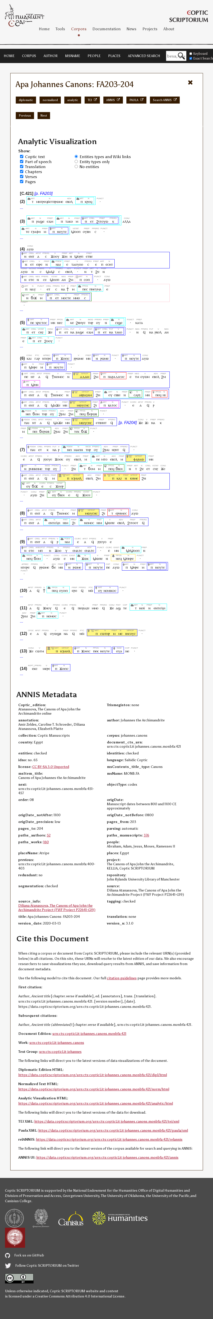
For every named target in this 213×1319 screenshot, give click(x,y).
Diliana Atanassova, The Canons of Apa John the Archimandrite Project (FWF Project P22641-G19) (56, 908)
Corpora (78, 29)
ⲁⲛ (63, 279)
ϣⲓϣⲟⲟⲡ (132, 550)
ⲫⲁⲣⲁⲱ (138, 459)
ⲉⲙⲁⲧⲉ (77, 550)
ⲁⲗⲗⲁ (127, 221)
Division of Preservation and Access (33, 1196)
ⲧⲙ (137, 376)
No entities (89, 166)
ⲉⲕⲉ (34, 668)
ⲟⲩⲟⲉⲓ (63, 590)
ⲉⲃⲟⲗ (69, 201)
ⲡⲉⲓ (35, 431)
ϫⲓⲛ (64, 256)
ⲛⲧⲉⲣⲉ (46, 358)
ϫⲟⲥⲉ (86, 495)
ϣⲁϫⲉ (55, 405)
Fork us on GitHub (24, 1255)
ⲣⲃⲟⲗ (158, 332)
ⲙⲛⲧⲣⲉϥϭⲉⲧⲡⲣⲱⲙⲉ (49, 201)
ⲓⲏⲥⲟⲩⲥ (130, 633)
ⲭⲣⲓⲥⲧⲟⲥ (41, 322)
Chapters (33, 171)
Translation (35, 166)
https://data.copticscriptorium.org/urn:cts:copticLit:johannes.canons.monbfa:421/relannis (109, 1139)
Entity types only (95, 161)
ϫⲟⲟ (58, 550)
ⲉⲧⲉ (31, 279)
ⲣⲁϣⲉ (40, 221)
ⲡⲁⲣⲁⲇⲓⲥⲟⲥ (116, 376)
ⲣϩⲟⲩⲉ (48, 459)
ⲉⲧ (92, 221)
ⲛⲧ (32, 376)
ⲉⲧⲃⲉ (89, 256)
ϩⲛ (98, 395)
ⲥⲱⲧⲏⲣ (105, 633)
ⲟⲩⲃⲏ (86, 231)
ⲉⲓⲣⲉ (39, 264)
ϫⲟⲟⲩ (55, 256)
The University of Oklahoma (122, 1196)
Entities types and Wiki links (105, 156)
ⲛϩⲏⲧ (115, 450)
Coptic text (35, 156)
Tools (60, 29)
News (131, 29)
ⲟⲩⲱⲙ (144, 376)
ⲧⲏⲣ (90, 322)
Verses (31, 176)
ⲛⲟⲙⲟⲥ (89, 523)
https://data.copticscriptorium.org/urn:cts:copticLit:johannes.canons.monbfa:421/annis (107, 1157)
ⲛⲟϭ (142, 608)
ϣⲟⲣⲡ (78, 256)
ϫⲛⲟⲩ (47, 608)
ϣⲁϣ (50, 271)
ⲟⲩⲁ (119, 651)
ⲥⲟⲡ (87, 279)
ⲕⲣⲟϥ (88, 201)
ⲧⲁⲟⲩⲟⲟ (77, 264)
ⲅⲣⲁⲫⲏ (36, 231)
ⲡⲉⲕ (96, 651)
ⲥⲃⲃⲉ (117, 395)
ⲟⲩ (98, 322)
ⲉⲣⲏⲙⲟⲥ (121, 513)
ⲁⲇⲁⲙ (84, 376)
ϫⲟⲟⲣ (60, 486)
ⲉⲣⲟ (74, 590)
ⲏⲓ (164, 395)
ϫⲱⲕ (85, 558)
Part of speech (38, 161)
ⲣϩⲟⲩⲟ (102, 542)
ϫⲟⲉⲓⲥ (65, 358)
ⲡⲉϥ (158, 395)
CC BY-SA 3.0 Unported (50, 767)
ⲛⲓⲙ (65, 523)
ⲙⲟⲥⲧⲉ (66, 298)
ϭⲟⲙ (36, 414)
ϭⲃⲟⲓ (119, 469)
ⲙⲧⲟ (104, 459)
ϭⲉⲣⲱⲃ (92, 414)
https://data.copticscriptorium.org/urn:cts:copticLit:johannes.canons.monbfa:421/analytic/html (95, 1103)
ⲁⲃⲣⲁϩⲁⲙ (85, 395)
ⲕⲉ (72, 322)
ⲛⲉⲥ (60, 322)
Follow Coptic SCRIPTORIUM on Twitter (42, 1265)
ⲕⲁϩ (119, 478)
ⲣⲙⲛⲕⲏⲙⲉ (35, 469)
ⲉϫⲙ (50, 221)
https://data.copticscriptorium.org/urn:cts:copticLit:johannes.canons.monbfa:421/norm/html (93, 1089)
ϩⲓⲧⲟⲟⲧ (132, 523)
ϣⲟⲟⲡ (75, 231)
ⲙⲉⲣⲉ (46, 668)
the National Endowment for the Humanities (102, 1190)
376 (146, 835)
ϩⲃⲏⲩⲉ (80, 322)
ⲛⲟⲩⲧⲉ (62, 231)
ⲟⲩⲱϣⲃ (55, 633)
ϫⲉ (50, 332)
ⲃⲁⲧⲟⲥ (112, 405)
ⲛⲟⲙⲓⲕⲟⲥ (110, 590)
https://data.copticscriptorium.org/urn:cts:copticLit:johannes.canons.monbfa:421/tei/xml (106, 1121)
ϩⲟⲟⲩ (48, 341)
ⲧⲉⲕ (77, 431)
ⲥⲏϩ (41, 332)
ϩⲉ (97, 271)
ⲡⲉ (32, 322)
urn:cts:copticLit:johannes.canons (56, 1043)
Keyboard (198, 54)
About (168, 29)
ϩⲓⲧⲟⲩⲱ (102, 221)
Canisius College (18, 1201)
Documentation (106, 29)
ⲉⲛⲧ (31, 256)
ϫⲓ (146, 422)
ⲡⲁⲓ (27, 422)
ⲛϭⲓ (90, 590)
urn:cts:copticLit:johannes (60, 1052)
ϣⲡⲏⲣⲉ (128, 558)
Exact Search (201, 58)
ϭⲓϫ (34, 298)
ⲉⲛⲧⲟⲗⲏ (54, 523)
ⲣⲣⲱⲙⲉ (79, 358)
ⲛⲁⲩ (33, 289)
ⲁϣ (118, 608)
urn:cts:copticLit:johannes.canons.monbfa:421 (89, 1034)
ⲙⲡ (40, 550)
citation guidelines (122, 978)
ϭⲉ (54, 567)
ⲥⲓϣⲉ (118, 322)
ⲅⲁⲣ (37, 358)
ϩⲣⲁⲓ (62, 414)
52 (49, 835)
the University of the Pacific (167, 1196)
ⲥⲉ (44, 279)
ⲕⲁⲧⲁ (139, 322)
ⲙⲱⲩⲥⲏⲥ (83, 405)
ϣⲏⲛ (34, 384)
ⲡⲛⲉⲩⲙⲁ (95, 289)
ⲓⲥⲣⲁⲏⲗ (76, 478)
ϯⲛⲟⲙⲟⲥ (58, 376)
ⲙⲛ (53, 322)
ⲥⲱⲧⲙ (39, 651)
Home (44, 29)
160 (46, 842)
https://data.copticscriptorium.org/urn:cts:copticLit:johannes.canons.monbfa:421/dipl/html (92, 1075)
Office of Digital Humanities (160, 1190)
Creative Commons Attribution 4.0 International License (79, 1296)
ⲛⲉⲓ (28, 414)
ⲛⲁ (63, 289)
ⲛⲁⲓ (58, 264)
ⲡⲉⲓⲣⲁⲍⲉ (83, 608)
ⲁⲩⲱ (30, 249)
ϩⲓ (95, 405)
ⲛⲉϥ (29, 558)
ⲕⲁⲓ (29, 358)
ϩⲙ (71, 279)
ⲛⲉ (127, 651)
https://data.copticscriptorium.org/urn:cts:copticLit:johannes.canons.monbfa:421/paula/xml (113, 1130)
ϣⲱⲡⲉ (110, 523)
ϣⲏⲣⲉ (33, 367)
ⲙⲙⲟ (76, 298)
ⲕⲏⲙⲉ (134, 478)
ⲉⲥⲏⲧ (109, 264)
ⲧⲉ (28, 231)
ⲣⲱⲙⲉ (104, 358)
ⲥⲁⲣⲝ (137, 395)
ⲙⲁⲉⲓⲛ (78, 450)
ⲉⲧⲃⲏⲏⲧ (101, 422)
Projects (149, 29)
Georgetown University (81, 1196)
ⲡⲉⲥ (85, 289)
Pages (30, 181)
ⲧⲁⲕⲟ (69, 221)
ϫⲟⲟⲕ (59, 459)
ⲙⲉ (120, 633)
